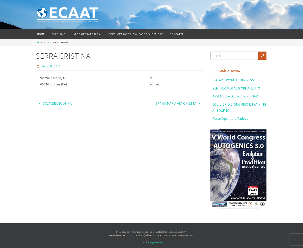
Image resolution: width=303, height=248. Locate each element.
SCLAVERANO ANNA (54, 103)
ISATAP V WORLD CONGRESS (233, 80)
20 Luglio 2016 (51, 66)
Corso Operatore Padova (230, 118)
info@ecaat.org (155, 242)
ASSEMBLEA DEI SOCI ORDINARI (235, 96)
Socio (46, 42)
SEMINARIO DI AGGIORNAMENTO (236, 88)
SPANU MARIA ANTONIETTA (179, 103)
